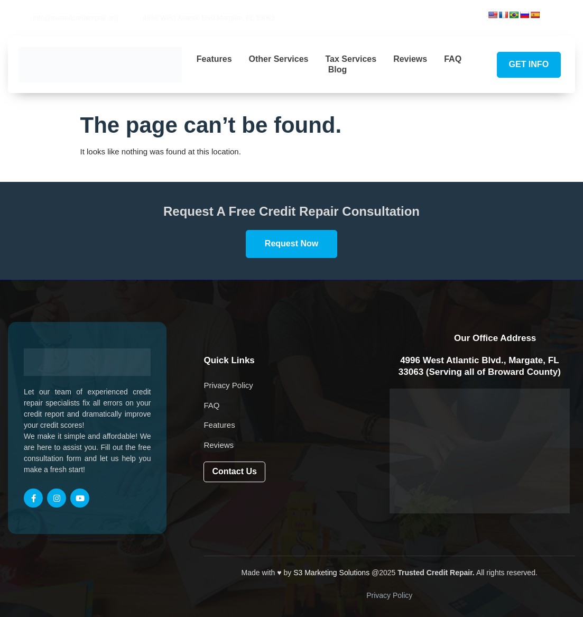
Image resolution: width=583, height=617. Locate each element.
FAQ (452, 58)
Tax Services (350, 58)
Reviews (410, 58)
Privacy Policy (389, 595)
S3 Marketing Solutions (331, 572)
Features (214, 58)
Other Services (279, 58)
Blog (337, 69)
